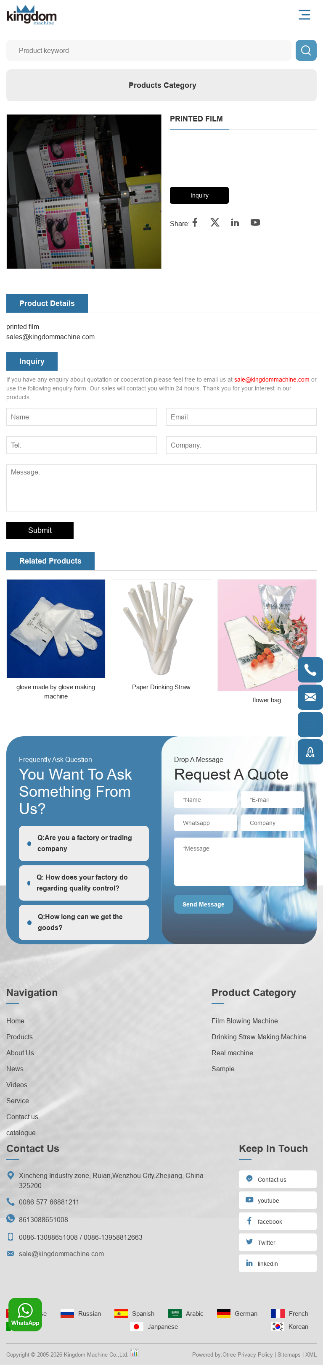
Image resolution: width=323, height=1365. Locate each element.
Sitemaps (289, 1354)
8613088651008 (43, 1219)
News (15, 1068)
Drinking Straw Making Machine (259, 1037)
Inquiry (200, 195)
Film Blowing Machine (245, 1021)
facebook (263, 1220)
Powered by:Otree (214, 1354)
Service (17, 1100)
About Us (20, 1053)
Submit (40, 530)
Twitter (260, 1241)
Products (19, 1037)
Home (15, 1021)
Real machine (232, 1053)
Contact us (22, 1116)
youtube (262, 1199)
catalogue (21, 1132)
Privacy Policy (255, 1354)
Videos (16, 1084)
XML (311, 1354)
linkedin (261, 1262)
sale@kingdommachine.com (272, 379)
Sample (223, 1068)
